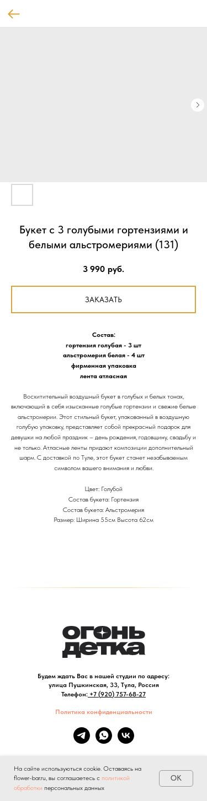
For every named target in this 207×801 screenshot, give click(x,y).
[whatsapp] (103, 740)
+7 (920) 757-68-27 (117, 694)
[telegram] (81, 740)
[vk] (126, 740)
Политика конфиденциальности (103, 712)
